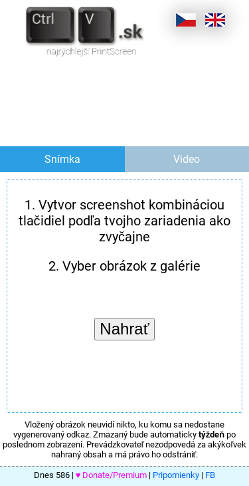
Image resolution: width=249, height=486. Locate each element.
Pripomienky (176, 475)
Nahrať (124, 329)
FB (210, 475)
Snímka (62, 159)
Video (186, 159)
